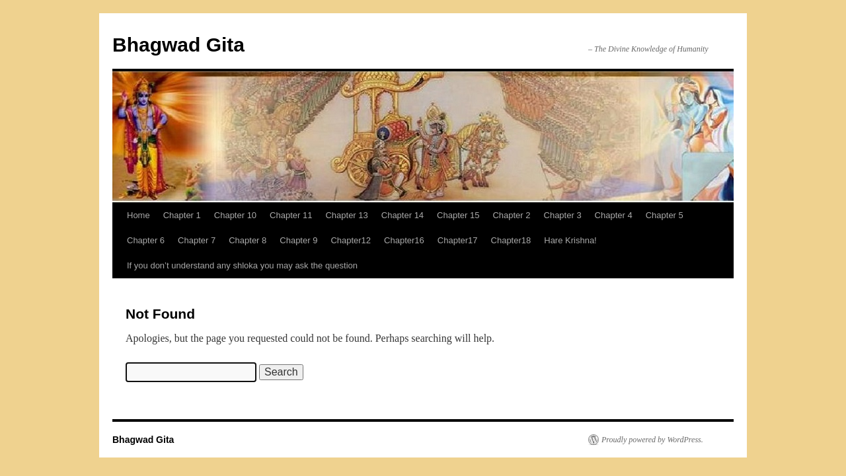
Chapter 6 (146, 240)
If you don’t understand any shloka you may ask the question (242, 265)
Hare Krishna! (570, 240)
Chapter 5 (664, 215)
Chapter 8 (247, 240)
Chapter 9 (298, 240)
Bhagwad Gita (178, 45)
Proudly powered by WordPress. (652, 439)
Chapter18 (511, 240)
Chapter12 (350, 240)
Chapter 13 (346, 215)
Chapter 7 (196, 240)
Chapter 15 (458, 215)
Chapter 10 (235, 215)
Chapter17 (458, 240)
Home (138, 215)
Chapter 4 (614, 215)
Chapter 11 (291, 215)
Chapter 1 (182, 215)
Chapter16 (404, 240)
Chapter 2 (511, 215)
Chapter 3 (563, 215)
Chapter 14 (402, 215)
